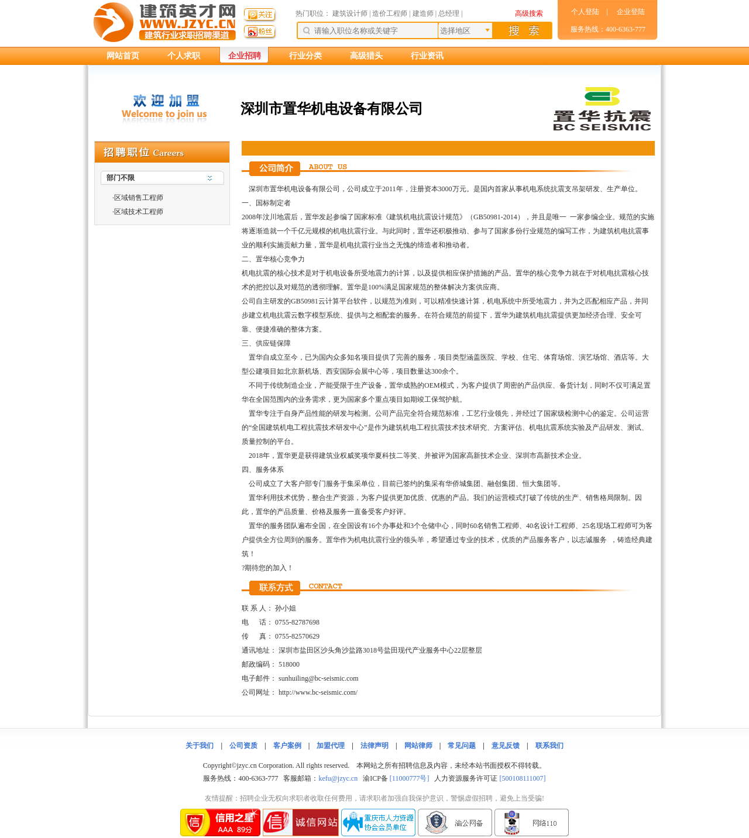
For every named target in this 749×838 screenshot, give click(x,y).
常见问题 (462, 746)
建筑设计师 (350, 13)
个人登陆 (585, 12)
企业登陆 (631, 12)
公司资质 (243, 746)
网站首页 (122, 55)
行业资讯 (427, 55)
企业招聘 (244, 55)
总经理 (448, 13)
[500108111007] (522, 778)
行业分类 (305, 55)
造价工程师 (389, 13)
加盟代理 (331, 746)
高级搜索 (529, 13)
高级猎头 (366, 55)
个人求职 (183, 55)
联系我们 (549, 746)
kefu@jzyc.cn (338, 778)
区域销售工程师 (138, 198)
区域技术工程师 (138, 212)
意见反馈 (506, 746)
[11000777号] (410, 778)
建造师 (423, 13)
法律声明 (374, 746)
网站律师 (418, 746)
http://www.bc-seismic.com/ (318, 692)
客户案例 (287, 746)
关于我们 (199, 746)
